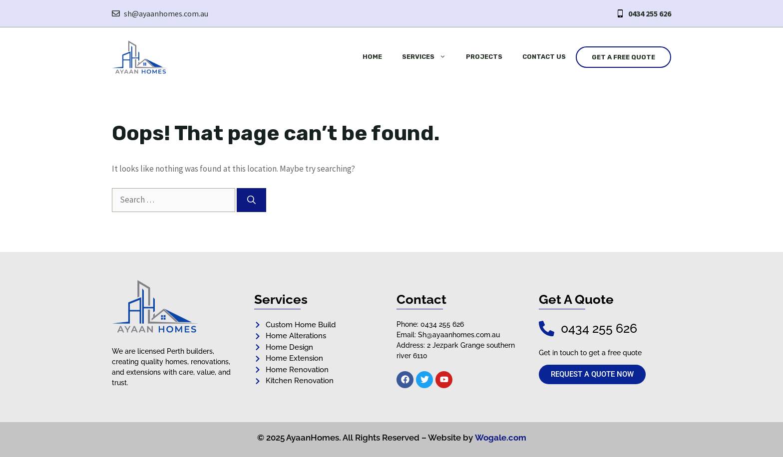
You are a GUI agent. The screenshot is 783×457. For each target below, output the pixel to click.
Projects (484, 56)
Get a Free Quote (623, 57)
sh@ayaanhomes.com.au (166, 13)
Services (429, 56)
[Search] (251, 200)
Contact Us (544, 56)
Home (372, 56)
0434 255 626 (649, 13)
